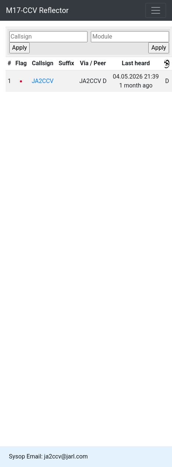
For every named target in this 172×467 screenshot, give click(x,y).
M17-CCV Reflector (37, 10)
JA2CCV (42, 81)
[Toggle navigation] (155, 10)
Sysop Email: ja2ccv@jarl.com (48, 456)
